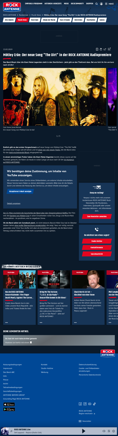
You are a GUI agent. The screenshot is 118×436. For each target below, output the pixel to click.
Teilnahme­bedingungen (12, 387)
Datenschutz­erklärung (88, 364)
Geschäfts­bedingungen (12, 391)
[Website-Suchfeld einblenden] (96, 4)
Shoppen (89, 3)
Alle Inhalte (9, 20)
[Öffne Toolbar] (109, 49)
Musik (66, 3)
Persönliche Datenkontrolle (90, 375)
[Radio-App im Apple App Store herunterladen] (21, 404)
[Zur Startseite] (108, 357)
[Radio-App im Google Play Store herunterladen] (21, 409)
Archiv (5, 383)
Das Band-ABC (9, 372)
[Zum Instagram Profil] (85, 404)
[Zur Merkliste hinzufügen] (97, 49)
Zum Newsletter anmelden (97, 216)
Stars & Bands (65, 20)
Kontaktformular (97, 247)
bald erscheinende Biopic (19, 152)
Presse (5, 379)
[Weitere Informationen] (113, 431)
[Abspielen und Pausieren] (84, 431)
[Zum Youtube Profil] (89, 404)
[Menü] (109, 4)
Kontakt (44, 364)
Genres (102, 20)
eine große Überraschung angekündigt (30, 225)
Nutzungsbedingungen (12, 364)
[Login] (101, 4)
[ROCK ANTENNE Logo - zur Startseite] (12, 7)
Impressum (7, 368)
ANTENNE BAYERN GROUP (14, 395)
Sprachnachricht (97, 254)
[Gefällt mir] (101, 49)
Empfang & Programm (33, 3)
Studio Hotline (97, 241)
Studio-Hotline (47, 368)
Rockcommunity (77, 3)
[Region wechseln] (87, 412)
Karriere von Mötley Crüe (19, 215)
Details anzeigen (13, 203)
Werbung (44, 372)
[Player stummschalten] (104, 431)
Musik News (22, 20)
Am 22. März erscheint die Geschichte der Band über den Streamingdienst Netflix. (35, 213)
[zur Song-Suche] (109, 431)
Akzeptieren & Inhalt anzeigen (20, 191)
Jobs (5, 376)
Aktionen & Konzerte (53, 3)
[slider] (58, 103)
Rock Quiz (34, 20)
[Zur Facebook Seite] (80, 404)
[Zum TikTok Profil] (94, 404)
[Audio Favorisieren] (11, 431)
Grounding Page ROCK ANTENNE (16, 399)
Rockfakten (91, 20)
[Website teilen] (105, 49)
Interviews (78, 20)
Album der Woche (49, 20)
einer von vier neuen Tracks (49, 150)
